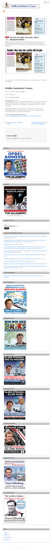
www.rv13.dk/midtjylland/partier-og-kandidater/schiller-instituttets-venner (23, 116)
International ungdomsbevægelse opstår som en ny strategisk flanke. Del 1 (20, 258)
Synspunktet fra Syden (9, 244)
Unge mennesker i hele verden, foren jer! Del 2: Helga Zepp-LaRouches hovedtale (22, 254)
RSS (6, 11)
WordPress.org (7, 539)
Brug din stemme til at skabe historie (14, 123)
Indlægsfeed (6, 534)
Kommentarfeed (7, 537)
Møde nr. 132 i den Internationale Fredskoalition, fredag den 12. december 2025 (21, 263)
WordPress (22, 548)
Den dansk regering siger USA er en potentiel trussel (15, 261)
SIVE (25, 547)
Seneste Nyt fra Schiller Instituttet (13, 233)
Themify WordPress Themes (31, 548)
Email (5, 224)
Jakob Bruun (6, 275)
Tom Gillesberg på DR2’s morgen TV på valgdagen (38, 123)
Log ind (5, 532)
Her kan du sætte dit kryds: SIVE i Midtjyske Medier (24, 38)
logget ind (15, 138)
